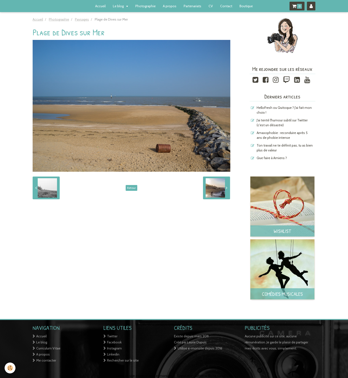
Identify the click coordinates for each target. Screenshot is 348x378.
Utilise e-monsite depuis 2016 (200, 348)
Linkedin (113, 354)
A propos (169, 6)
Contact (226, 6)
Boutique (246, 6)
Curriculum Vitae (48, 348)
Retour (131, 188)
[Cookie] (10, 368)
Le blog (118, 6)
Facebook (114, 342)
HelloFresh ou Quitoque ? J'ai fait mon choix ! (284, 110)
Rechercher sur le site (123, 360)
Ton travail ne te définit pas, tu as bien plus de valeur (285, 147)
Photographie (145, 6)
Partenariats (192, 6)
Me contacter (46, 360)
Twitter (112, 336)
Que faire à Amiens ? (272, 158)
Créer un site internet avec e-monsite (144, 375)
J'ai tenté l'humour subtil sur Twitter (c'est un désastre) (282, 122)
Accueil (100, 6)
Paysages (82, 19)
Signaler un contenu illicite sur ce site (205, 375)
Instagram (114, 348)
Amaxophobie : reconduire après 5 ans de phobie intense (282, 135)
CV (211, 6)
